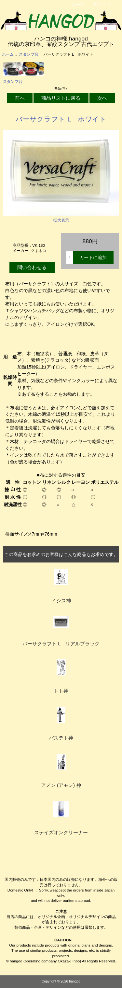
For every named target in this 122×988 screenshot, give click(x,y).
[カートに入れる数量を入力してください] (69, 257)
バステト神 (61, 738)
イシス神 (61, 600)
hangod (74, 981)
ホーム (78, 4)
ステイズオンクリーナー (61, 832)
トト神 (61, 691)
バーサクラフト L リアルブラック (61, 643)
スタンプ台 (28, 54)
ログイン (102, 4)
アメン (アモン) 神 (61, 785)
